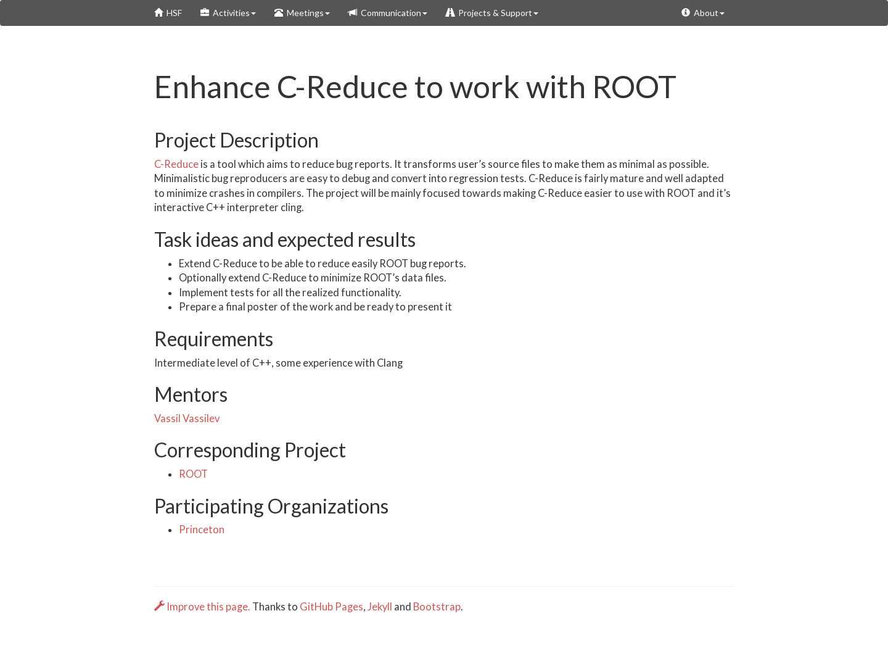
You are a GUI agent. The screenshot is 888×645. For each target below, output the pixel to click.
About (703, 12)
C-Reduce (176, 164)
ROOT (193, 474)
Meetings (302, 12)
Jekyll (380, 607)
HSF (168, 12)
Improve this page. (203, 607)
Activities (228, 12)
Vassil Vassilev (187, 418)
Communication (387, 12)
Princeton (201, 529)
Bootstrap (437, 607)
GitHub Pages (331, 607)
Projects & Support (492, 12)
